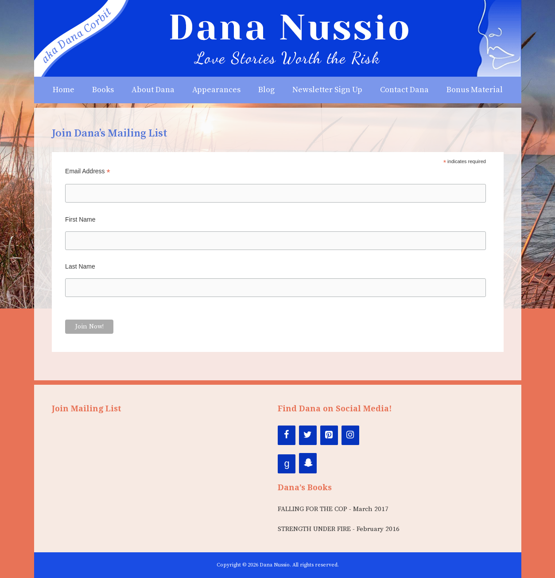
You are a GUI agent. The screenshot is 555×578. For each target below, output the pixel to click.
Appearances (216, 90)
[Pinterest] (329, 435)
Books (103, 90)
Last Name (80, 266)
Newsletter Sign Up (327, 90)
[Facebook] (286, 435)
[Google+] (286, 463)
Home (63, 90)
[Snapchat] (308, 463)
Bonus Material (474, 90)
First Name (80, 219)
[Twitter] (308, 435)
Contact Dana (404, 90)
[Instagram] (350, 435)
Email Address (87, 171)
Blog (266, 90)
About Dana (153, 90)
